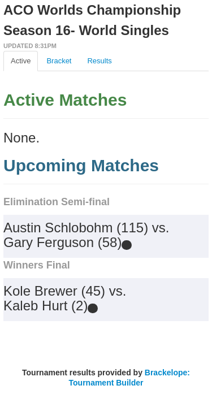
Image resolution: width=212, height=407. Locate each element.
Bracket (58, 61)
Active (21, 61)
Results (99, 61)
